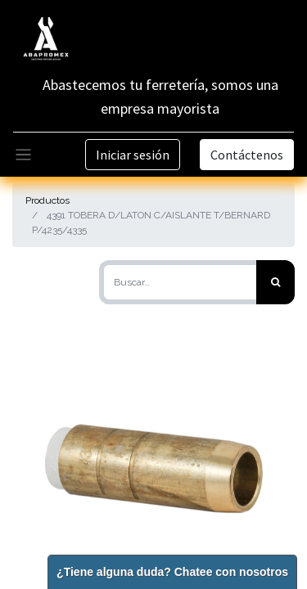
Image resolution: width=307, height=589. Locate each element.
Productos (47, 200)
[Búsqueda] (275, 282)
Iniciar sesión (132, 154)
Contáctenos (246, 154)
